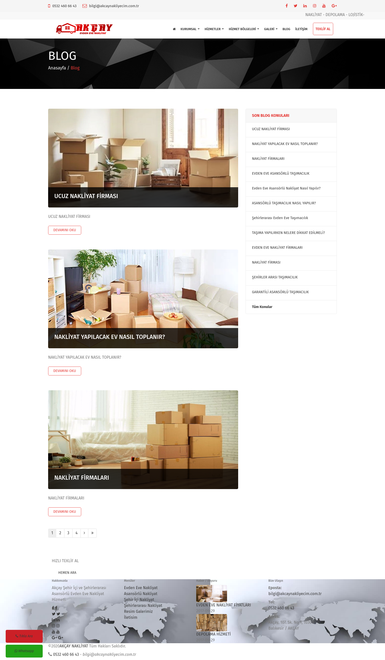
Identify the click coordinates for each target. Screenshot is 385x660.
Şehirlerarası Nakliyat (143, 605)
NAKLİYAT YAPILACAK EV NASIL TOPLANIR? (109, 336)
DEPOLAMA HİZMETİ (213, 634)
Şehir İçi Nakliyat (139, 599)
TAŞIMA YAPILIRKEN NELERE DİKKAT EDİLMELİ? (288, 233)
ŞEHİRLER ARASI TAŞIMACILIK (275, 277)
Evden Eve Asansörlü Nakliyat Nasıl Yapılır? (286, 188)
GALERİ (270, 29)
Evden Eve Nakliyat (141, 587)
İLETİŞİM (301, 29)
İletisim (130, 617)
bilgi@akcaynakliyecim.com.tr (114, 6)
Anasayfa (57, 68)
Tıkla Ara (24, 636)
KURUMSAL (190, 29)
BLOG (286, 29)
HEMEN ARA (67, 573)
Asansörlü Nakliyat (140, 593)
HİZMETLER (214, 29)
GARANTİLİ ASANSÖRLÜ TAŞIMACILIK (280, 292)
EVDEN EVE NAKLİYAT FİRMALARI (277, 248)
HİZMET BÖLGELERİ (244, 29)
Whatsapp (24, 651)
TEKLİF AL (323, 29)
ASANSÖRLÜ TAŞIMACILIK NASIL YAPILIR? (284, 203)
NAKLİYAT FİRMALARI (81, 477)
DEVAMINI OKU (64, 230)
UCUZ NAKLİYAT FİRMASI (86, 196)
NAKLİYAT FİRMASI (266, 262)
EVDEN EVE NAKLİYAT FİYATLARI (223, 605)
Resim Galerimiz (138, 611)
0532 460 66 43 (64, 6)
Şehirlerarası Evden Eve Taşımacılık (280, 218)
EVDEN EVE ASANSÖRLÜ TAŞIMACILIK (280, 173)
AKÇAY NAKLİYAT (73, 646)
